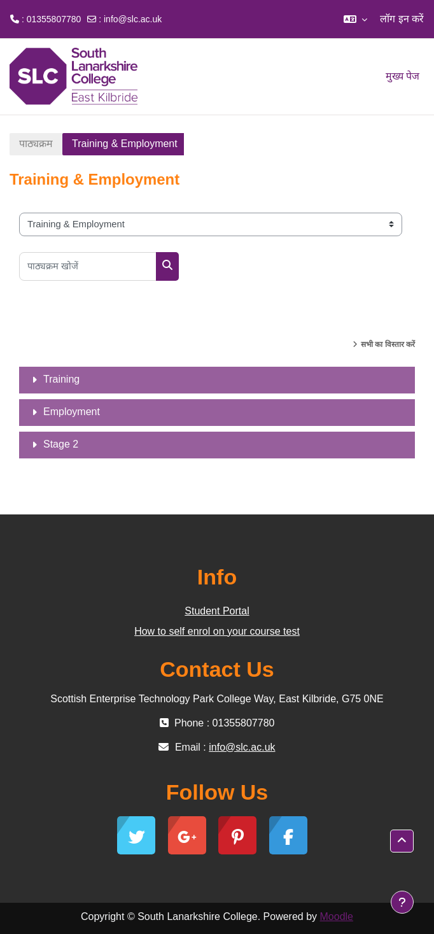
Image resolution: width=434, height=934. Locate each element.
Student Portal (217, 610)
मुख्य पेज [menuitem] (402, 76)
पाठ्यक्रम (36, 143)
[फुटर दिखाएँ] (402, 902)
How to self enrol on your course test (217, 631)
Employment (71, 411)
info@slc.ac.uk (133, 19)
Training (61, 379)
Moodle (336, 916)
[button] (355, 19)
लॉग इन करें (402, 18)
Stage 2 (60, 444)
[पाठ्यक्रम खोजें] (88, 266)
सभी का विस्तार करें (388, 344)
